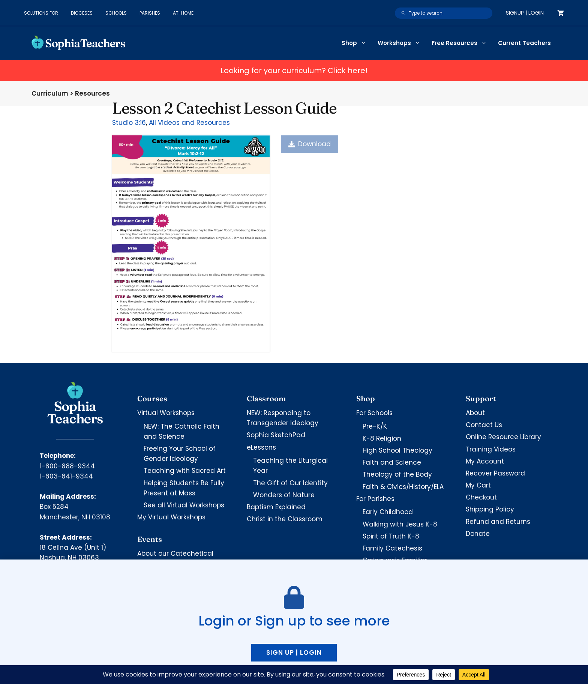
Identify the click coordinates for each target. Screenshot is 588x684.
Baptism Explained (276, 507)
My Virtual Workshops (171, 517)
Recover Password (495, 473)
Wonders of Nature (284, 495)
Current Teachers (524, 43)
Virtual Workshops (166, 412)
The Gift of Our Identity (290, 483)
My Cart (478, 485)
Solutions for (41, 13)
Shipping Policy (490, 509)
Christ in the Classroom (284, 519)
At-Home (183, 13)
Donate (478, 533)
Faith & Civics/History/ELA (403, 486)
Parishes (150, 13)
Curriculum (50, 93)
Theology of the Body (397, 474)
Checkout (481, 497)
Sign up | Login (294, 652)
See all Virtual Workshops (184, 505)
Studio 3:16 (129, 122)
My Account (485, 461)
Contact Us (484, 424)
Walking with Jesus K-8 (400, 524)
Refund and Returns (498, 521)
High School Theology (397, 450)
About (475, 412)
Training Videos (491, 449)
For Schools (374, 412)
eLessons (261, 447)
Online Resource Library (503, 436)
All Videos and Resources (189, 122)
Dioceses (82, 13)
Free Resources (462, 43)
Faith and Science (392, 462)
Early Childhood (388, 511)
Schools (116, 13)
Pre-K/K (375, 426)
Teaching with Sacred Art (185, 470)
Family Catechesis (392, 548)
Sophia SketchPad (276, 435)
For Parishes (375, 498)
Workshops (402, 43)
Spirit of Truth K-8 (391, 536)
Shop (357, 43)
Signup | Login (525, 12)
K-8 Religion (382, 438)
